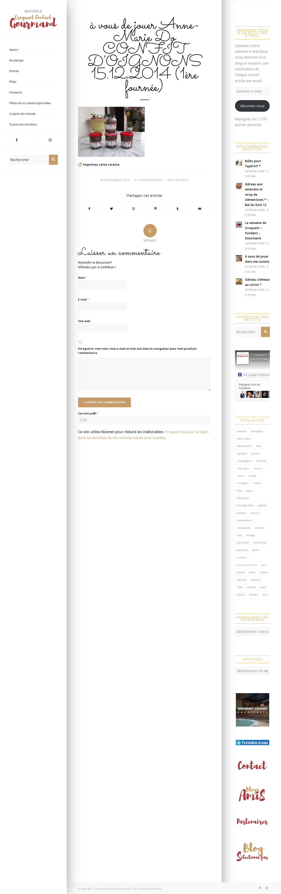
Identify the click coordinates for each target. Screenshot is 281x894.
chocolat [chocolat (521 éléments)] (261, 460)
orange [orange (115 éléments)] (250, 535)
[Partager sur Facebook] (89, 208)
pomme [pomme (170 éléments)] (242, 557)
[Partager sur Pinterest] (156, 208)
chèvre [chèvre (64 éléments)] (258, 468)
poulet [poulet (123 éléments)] (241, 572)
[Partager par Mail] (200, 208)
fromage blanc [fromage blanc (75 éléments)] (245, 505)
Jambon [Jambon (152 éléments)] (241, 513)
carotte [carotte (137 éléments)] (255, 453)
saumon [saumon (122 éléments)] (256, 579)
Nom (82, 278)
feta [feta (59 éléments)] (239, 490)
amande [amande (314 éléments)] (242, 431)
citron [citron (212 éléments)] (240, 475)
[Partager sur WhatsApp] (133, 208)
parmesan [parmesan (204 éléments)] (243, 542)
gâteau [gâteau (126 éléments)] (263, 505)
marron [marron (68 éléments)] (254, 513)
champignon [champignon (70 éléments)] (244, 460)
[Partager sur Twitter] (111, 208)
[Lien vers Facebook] (16, 139)
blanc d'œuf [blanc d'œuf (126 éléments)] (244, 438)
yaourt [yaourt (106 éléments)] (241, 594)
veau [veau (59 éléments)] (263, 587)
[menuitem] (33, 49)
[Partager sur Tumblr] (178, 208)
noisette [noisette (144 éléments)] (259, 527)
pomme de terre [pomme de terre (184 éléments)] (247, 565)
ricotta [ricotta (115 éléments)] (263, 572)
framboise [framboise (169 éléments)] (243, 498)
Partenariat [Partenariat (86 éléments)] (260, 542)
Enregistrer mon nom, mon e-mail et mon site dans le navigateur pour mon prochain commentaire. (137, 351)
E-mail (83, 299)
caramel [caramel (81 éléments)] (242, 453)
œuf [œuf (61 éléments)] (265, 594)
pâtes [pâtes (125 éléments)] (252, 572)
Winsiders (156, 887)
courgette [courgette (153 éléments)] (243, 483)
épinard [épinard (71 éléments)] (253, 594)
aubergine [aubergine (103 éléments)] (257, 431)
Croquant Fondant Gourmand (112, 887)
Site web (84, 321)
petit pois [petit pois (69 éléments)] (242, 550)
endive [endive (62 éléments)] (257, 483)
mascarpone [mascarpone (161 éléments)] (244, 520)
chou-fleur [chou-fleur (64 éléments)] (243, 468)
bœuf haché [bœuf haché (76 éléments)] (244, 446)
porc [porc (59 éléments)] (264, 565)
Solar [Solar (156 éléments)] (240, 587)
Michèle (182, 180)
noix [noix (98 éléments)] (239, 535)
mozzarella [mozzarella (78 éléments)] (243, 527)
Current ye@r (88, 413)
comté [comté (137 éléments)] (252, 475)
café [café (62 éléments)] (258, 446)
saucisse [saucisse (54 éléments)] (242, 579)
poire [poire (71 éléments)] (255, 550)
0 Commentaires (148, 180)
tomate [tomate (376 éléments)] (251, 587)
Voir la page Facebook (253, 374)
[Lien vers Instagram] (50, 139)
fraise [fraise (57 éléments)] (249, 490)
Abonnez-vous (252, 105)
